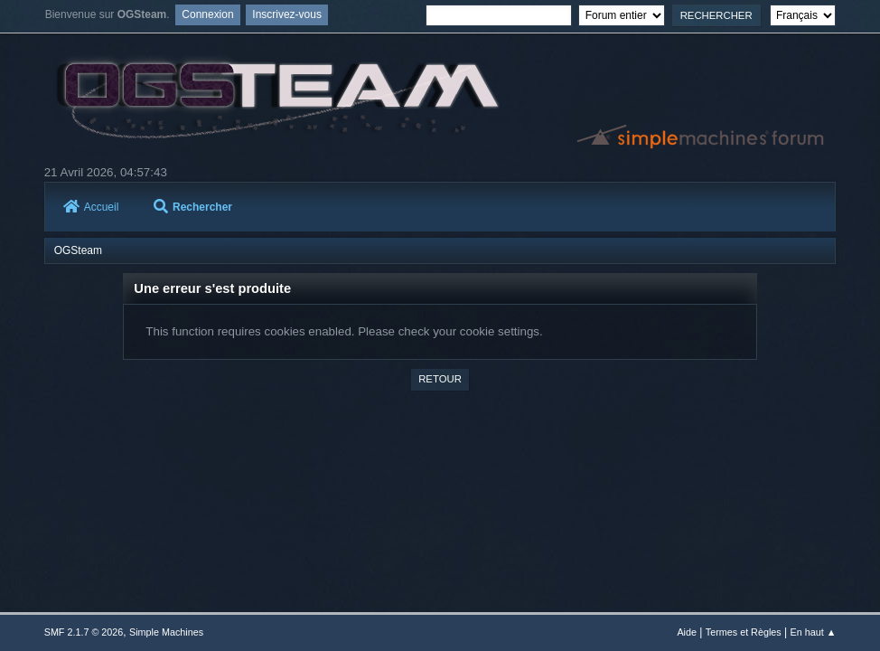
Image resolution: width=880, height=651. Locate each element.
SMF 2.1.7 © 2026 (84, 632)
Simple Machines (166, 632)
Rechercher (193, 207)
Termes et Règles (744, 632)
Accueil (91, 207)
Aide (687, 632)
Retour (440, 378)
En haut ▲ (813, 632)
